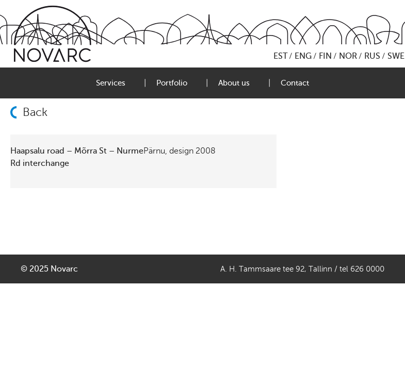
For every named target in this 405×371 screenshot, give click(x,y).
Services (110, 83)
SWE (395, 56)
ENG (303, 56)
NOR (348, 56)
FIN (325, 56)
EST (280, 56)
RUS (372, 56)
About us (234, 83)
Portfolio (171, 83)
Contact (295, 83)
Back (35, 112)
